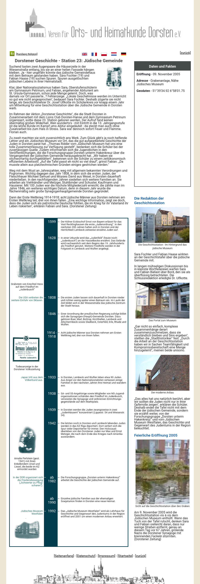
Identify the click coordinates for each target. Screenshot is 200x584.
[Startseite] (125, 556)
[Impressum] (106, 556)
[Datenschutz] (86, 556)
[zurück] (140, 556)
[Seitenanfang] (64, 556)
